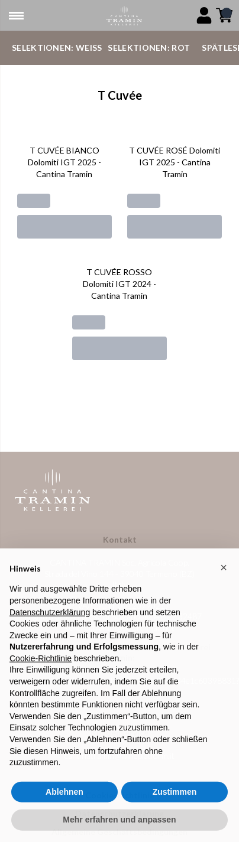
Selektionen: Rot (149, 48)
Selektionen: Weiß (57, 48)
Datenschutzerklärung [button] (49, 624)
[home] (124, 15)
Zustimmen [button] (175, 804)
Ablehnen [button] (64, 804)
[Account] (204, 15)
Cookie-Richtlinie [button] (40, 670)
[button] (223, 579)
